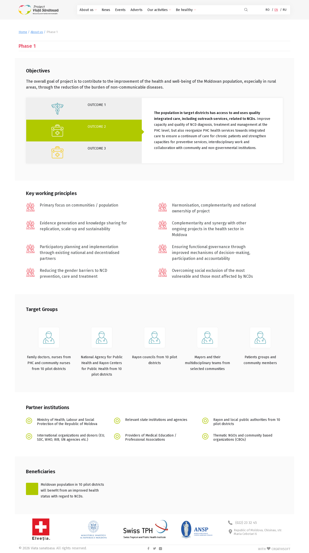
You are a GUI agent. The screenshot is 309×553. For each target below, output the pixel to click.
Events (120, 10)
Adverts (137, 10)
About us (88, 10)
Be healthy (186, 10)
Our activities (159, 10)
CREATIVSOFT (281, 549)
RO (268, 10)
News (106, 10)
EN (276, 10)
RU (284, 10)
